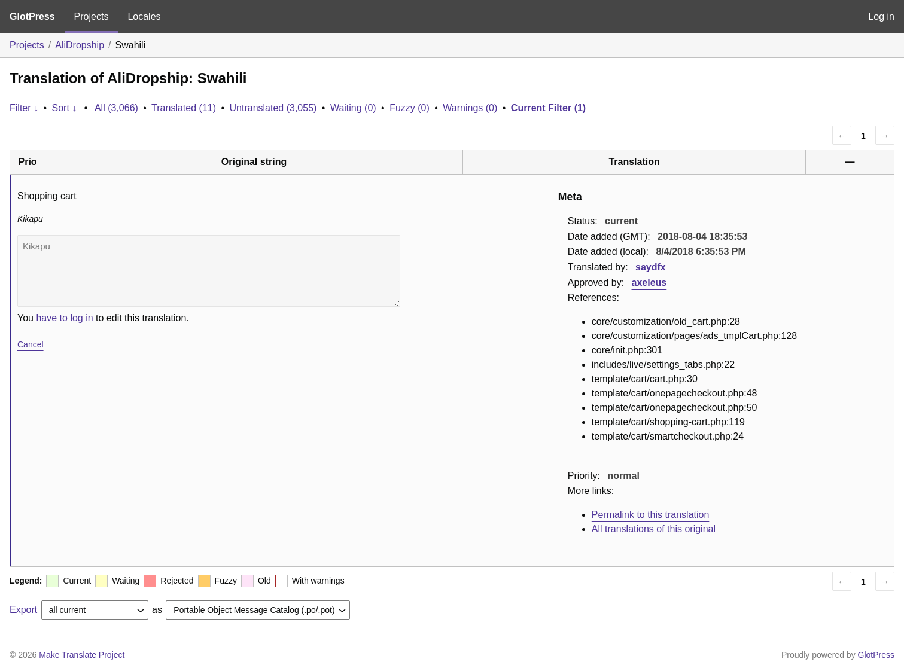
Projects (91, 16)
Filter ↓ (24, 108)
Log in (881, 16)
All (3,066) (116, 108)
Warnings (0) (470, 108)
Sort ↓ (64, 108)
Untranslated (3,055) (273, 108)
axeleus (649, 282)
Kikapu (208, 271)
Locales (143, 16)
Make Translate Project (81, 655)
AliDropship (79, 45)
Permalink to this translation (651, 515)
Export (23, 610)
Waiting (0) (353, 108)
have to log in (64, 318)
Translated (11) (183, 108)
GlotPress (32, 16)
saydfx (650, 267)
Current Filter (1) (548, 108)
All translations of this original (654, 529)
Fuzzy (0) (409, 108)
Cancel (30, 344)
